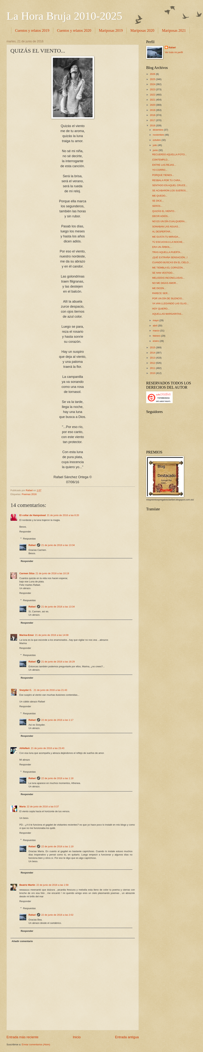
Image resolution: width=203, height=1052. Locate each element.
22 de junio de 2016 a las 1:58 (52, 885)
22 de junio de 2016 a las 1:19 (57, 846)
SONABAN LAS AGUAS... (166, 226)
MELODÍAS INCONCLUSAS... (168, 277)
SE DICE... (158, 200)
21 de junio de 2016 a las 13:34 (58, 545)
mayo (156, 320)
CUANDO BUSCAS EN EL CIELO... (171, 262)
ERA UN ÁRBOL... (162, 247)
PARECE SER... (160, 293)
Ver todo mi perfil (174, 52)
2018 (153, 115)
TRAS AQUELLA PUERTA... (167, 252)
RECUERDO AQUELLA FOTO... (169, 154)
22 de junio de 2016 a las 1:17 (57, 720)
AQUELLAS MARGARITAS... (167, 313)
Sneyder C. (26, 690)
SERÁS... (157, 206)
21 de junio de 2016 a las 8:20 (63, 515)
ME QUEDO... (159, 195)
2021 (153, 99)
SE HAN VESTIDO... (163, 272)
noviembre (159, 134)
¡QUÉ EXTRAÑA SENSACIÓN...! (170, 257)
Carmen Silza (26, 573)
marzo (156, 330)
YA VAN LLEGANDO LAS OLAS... (170, 303)
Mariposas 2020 (142, 30)
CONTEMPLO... (160, 159)
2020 (153, 104)
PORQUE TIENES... (163, 175)
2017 (153, 120)
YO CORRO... (159, 169)
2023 (153, 89)
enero (156, 341)
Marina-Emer (26, 635)
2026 (153, 74)
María (22, 806)
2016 (153, 125)
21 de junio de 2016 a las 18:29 (58, 661)
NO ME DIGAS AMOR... (165, 283)
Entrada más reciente (22, 1037)
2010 (153, 373)
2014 (153, 352)
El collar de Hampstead (32, 515)
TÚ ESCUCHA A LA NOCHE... (168, 242)
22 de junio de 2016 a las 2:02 (57, 914)
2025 (153, 79)
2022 (153, 94)
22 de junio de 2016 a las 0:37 (43, 806)
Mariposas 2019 (111, 30)
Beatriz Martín (27, 885)
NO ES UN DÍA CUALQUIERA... (169, 221)
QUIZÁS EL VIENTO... (164, 211)
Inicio (77, 1037)
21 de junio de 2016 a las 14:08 (52, 635)
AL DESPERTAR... (162, 231)
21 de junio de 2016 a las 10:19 (52, 573)
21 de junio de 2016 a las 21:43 (50, 690)
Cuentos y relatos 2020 (74, 30)
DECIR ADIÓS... (161, 216)
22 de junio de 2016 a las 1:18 (57, 778)
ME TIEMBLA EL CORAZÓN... (168, 267)
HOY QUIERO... (160, 308)
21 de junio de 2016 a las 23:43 (47, 748)
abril (155, 325)
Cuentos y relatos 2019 (32, 30)
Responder (25, 531)
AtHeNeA (24, 748)
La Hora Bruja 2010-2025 (64, 16)
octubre (157, 140)
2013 (153, 357)
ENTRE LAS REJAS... (164, 164)
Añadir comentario (22, 941)
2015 (153, 347)
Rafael (32, 545)
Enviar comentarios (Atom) (36, 1044)
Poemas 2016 (29, 494)
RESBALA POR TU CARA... (167, 180)
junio (155, 150)
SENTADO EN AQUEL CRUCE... (169, 185)
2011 (153, 368)
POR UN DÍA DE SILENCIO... (168, 298)
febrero (157, 335)
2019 (153, 110)
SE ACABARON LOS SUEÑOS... (170, 190)
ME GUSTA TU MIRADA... (166, 236)
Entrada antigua (127, 1037)
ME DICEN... (159, 288)
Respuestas (29, 538)
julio (155, 145)
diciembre (158, 129)
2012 (153, 363)
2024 (153, 84)
